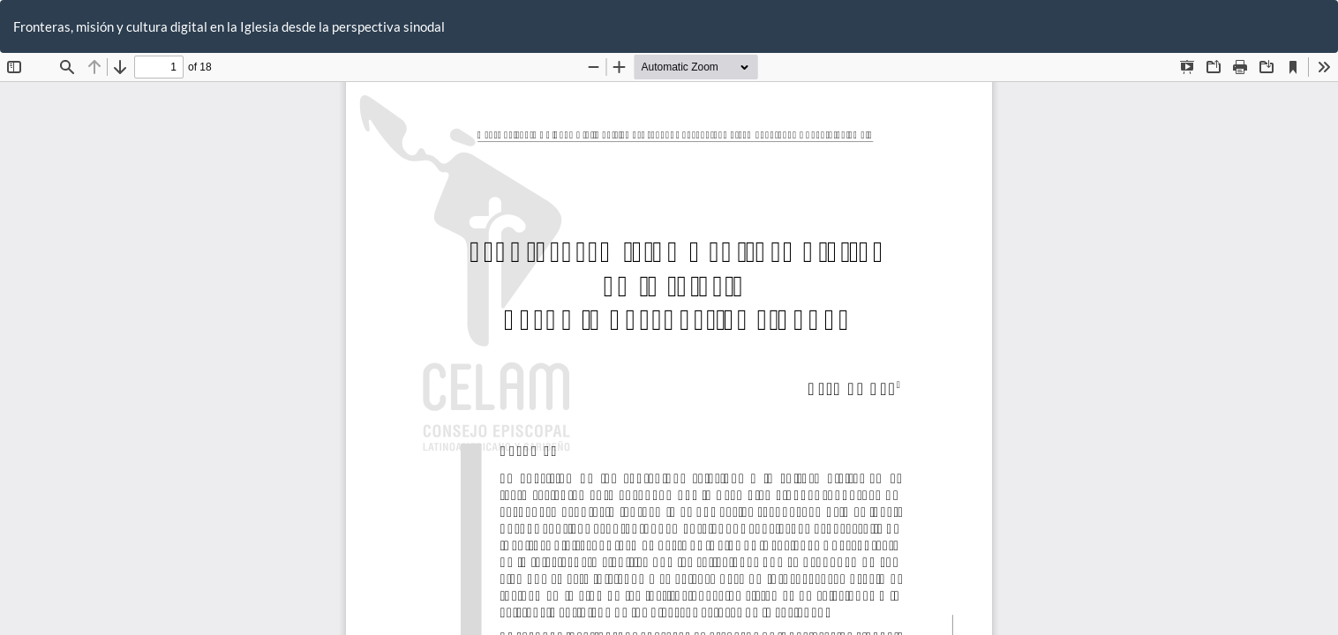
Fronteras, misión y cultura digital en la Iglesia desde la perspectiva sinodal (229, 26)
